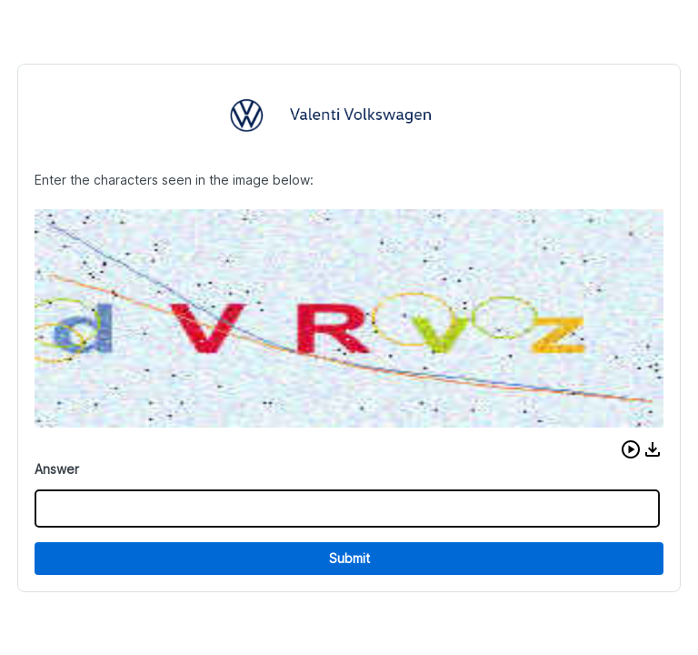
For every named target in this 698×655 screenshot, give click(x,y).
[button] (631, 449)
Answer (57, 469)
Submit (349, 558)
